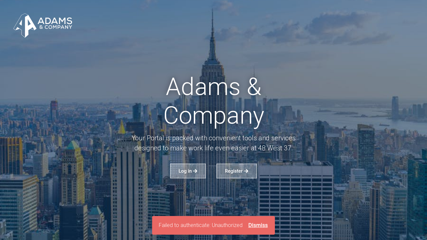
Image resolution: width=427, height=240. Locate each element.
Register (237, 171)
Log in (187, 171)
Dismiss (258, 225)
